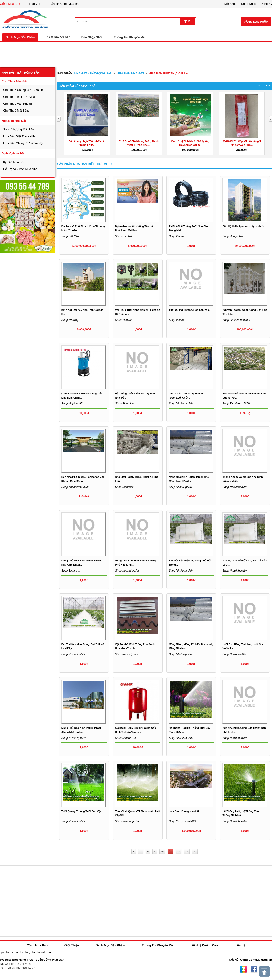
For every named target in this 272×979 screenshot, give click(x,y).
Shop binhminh (124, 403)
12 (178, 851)
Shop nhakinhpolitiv (181, 403)
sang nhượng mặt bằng (19, 129)
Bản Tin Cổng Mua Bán (64, 3)
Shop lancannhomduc (236, 320)
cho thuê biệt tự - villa (19, 96)
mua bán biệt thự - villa (19, 136)
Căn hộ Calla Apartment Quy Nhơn (243, 226)
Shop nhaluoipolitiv (180, 487)
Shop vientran (177, 236)
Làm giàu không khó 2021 (185, 811)
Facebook (254, 969)
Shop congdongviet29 (182, 821)
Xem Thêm (264, 85)
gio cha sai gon (41, 952)
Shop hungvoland (233, 236)
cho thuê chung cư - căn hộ (23, 90)
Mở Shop (230, 3)
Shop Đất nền (70, 236)
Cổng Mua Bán (10, 3)
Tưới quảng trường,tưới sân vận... (190, 310)
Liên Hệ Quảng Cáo (204, 945)
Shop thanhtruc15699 (236, 403)
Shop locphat (123, 236)
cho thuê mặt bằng (16, 110)
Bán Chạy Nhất (91, 37)
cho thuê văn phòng (17, 103)
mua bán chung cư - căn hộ (23, 143)
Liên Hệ (240, 945)
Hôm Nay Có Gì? (58, 36)
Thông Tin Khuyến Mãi (130, 37)
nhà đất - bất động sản (21, 72)
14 (195, 851)
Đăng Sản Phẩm (256, 22)
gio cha (5, 952)
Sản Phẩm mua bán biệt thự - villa (85, 164)
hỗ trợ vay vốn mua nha (20, 169)
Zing (243, 969)
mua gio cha (20, 952)
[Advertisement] (136, 54)
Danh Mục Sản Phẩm (20, 37)
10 (162, 851)
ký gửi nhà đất (13, 162)
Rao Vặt (34, 3)
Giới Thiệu (71, 945)
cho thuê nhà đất (14, 81)
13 (186, 851)
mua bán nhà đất (14, 120)
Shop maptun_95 (71, 403)
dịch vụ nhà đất (13, 153)
